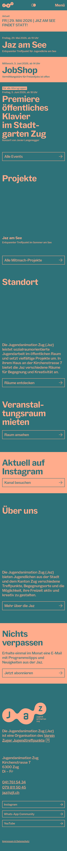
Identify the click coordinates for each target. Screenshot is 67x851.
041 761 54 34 (14, 782)
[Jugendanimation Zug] (24, 713)
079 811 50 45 (14, 787)
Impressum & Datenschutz (15, 841)
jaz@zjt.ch (10, 792)
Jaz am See (12, 238)
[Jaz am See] (33, 213)
